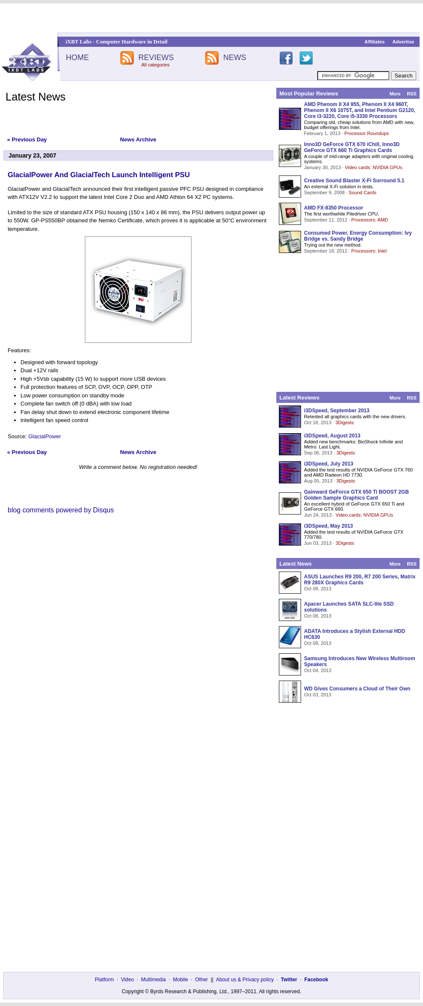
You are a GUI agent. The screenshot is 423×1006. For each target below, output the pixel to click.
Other (201, 980)
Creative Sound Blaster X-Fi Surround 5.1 (354, 181)
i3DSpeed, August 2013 (332, 436)
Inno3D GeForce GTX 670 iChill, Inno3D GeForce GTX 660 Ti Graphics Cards (352, 147)
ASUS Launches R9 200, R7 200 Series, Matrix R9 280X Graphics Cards (359, 580)
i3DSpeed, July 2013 (328, 464)
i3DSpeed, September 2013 (336, 411)
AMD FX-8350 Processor (333, 208)
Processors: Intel (369, 250)
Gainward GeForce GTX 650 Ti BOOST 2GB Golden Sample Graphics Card (356, 495)
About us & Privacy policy (244, 980)
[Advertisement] (212, 18)
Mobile (180, 980)
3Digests (344, 422)
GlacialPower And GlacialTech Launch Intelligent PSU (99, 175)
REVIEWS (156, 57)
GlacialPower (44, 436)
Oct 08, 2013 (317, 588)
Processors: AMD (369, 219)
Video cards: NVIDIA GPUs (374, 167)
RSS (412, 93)
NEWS (234, 57)
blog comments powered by (61, 510)
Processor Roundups (367, 133)
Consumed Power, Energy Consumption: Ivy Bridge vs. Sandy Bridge (358, 236)
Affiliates (375, 41)
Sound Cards (362, 192)
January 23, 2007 (32, 155)
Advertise (403, 41)
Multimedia (153, 980)
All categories (155, 64)
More (394, 93)
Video (127, 980)
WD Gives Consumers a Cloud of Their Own (357, 689)
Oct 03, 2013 (317, 694)
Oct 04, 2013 (317, 670)
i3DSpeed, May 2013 (328, 526)
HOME (77, 57)
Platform (104, 980)
